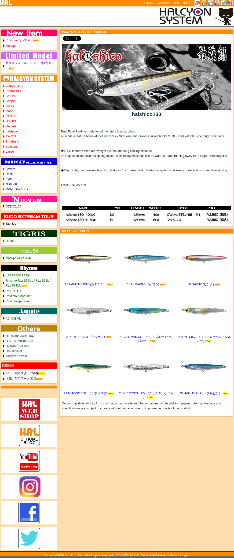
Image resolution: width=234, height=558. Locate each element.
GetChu (11, 96)
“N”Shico (12, 116)
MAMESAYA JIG (17, 189)
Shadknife (12, 141)
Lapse (10, 151)
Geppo (10, 101)
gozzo (10, 106)
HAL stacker (14, 351)
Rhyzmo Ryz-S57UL (19, 40)
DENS (10, 241)
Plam (9, 179)
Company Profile (168, 2)
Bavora (10, 169)
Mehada (11, 126)
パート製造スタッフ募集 (22, 373)
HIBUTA (11, 121)
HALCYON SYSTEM (75, 32)
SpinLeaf (12, 146)
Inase (9, 111)
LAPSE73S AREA (18, 275)
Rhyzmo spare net (18, 301)
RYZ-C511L (14, 291)
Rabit (9, 174)
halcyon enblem (16, 356)
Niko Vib (11, 184)
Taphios (11, 223)
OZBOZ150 (13, 206)
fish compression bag (20, 335)
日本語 (186, 2)
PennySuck (13, 91)
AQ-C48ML (13, 318)
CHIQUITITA (14, 85)
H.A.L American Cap (19, 341)
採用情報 (8, 365)
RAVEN (11, 136)
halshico (11, 131)
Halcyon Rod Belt (17, 345)
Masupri (11, 46)
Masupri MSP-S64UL (20, 258)
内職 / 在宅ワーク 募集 (21, 378)
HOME (150, 2)
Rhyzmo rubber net (19, 296)
